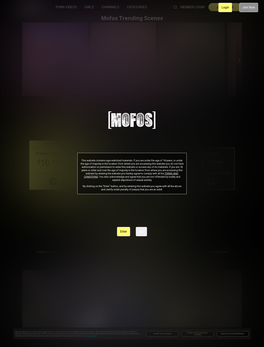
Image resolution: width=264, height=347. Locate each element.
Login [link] (225, 7)
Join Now (248, 7)
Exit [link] (141, 231)
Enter (123, 231)
